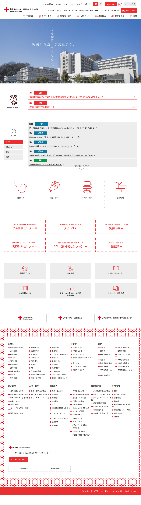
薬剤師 (116, 409)
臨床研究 (55, 429)
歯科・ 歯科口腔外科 (60, 380)
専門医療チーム (106, 375)
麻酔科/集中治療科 (38, 380)
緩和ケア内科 (36, 383)
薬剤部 (103, 353)
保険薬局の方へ (99, 417)
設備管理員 (118, 423)
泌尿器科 (55, 370)
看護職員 (117, 405)
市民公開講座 (77, 412)
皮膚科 (33, 370)
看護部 (103, 365)
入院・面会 (46, 16)
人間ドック (85, 16)
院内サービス (77, 429)
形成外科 (34, 367)
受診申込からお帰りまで (18, 403)
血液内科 (55, 357)
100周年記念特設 (79, 439)
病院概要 (55, 405)
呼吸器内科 (56, 353)
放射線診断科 (15, 377)
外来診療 (29, 16)
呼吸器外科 (14, 370)
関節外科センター (80, 375)
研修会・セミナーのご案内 (101, 406)
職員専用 (25, 478)
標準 (95, 4)
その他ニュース (81, 162)
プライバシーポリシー (61, 426)
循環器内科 (35, 357)
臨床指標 (55, 433)
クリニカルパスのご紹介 (39, 408)
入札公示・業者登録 (80, 432)
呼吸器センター (79, 357)
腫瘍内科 (13, 360)
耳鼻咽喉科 (56, 373)
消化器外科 (35, 363)
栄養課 (103, 357)
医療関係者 (119, 16)
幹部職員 (55, 409)
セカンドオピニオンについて (18, 420)
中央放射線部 (105, 360)
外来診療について (17, 398)
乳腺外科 (55, 363)
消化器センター (79, 360)
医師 (116, 398)
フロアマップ (77, 425)
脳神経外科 (56, 367)
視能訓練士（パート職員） (122, 413)
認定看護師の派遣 (100, 410)
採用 (135, 16)
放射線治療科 (36, 377)
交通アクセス (77, 422)
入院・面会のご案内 (39, 398)
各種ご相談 (14, 416)
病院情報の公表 (78, 398)
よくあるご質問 (78, 419)
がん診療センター (80, 372)
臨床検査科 (122, 357)
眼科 (33, 373)
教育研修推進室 (106, 369)
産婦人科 (13, 373)
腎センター (77, 369)
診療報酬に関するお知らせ (60, 416)
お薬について (15, 413)
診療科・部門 (66, 16)
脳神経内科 (35, 353)
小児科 (13, 363)
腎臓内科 (34, 360)
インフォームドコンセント (60, 422)
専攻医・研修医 (120, 402)
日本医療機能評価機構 (81, 402)
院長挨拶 (55, 402)
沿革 (53, 412)
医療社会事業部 (124, 365)
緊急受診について (128, 11)
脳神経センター (79, 353)
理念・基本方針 (58, 398)
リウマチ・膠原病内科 (61, 360)
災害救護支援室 (124, 372)
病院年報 (76, 435)
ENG (111, 4)
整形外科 (13, 367)
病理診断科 (56, 377)
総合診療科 (14, 383)
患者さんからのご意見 (81, 415)
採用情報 (116, 393)
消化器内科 (14, 357)
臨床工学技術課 (124, 353)
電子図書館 (56, 478)
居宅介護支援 (105, 381)
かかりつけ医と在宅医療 (18, 408)
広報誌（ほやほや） (80, 409)
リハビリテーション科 (123, 361)
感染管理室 (104, 372)
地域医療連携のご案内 (102, 398)
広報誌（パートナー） (102, 414)
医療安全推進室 (124, 369)
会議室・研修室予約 (101, 421)
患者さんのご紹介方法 (102, 402)
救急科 (13, 380)
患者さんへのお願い (80, 405)
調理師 (116, 426)
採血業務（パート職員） (121, 418)
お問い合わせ (25, 469)
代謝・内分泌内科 (17, 353)
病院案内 (102, 16)
